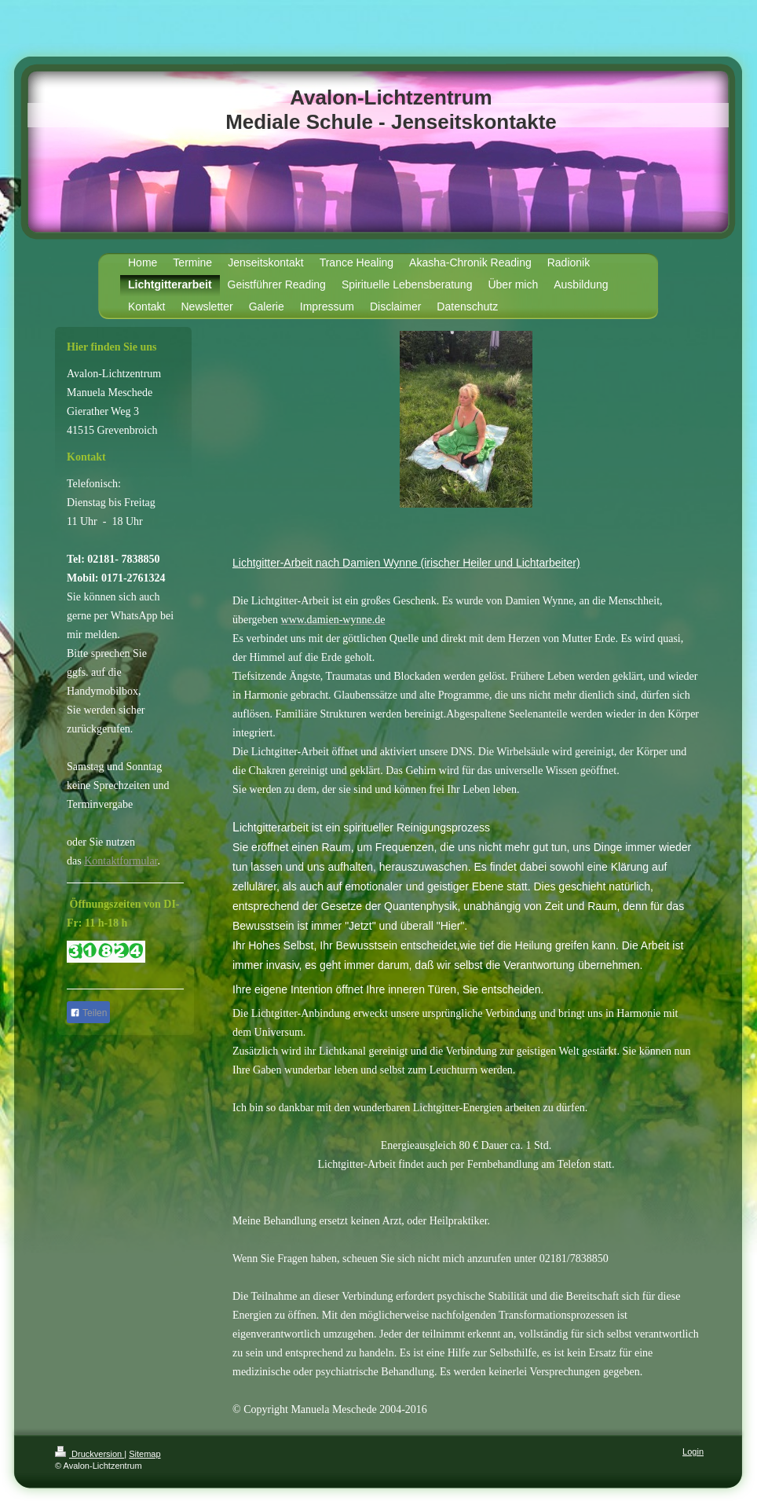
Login (693, 1451)
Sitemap (144, 1454)
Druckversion (89, 1454)
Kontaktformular (120, 861)
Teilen (88, 1012)
